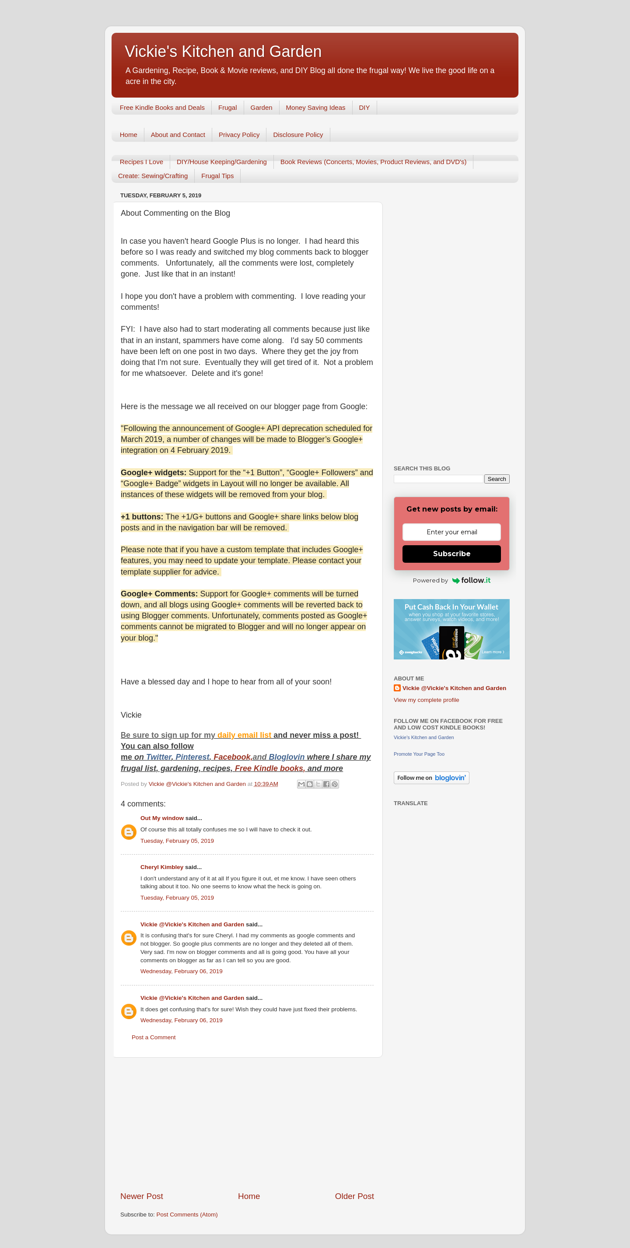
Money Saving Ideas (316, 107)
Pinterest (192, 757)
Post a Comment (154, 1037)
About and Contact (178, 134)
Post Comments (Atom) (187, 1214)
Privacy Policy (239, 134)
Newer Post (141, 1196)
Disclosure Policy (298, 134)
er (167, 757)
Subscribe (452, 554)
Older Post (354, 1196)
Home (128, 134)
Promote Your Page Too (419, 754)
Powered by (451, 580)
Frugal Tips (217, 175)
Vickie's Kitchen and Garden (223, 51)
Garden (262, 107)
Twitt (155, 757)
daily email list (245, 735)
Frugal (227, 107)
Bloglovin (288, 757)
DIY (364, 107)
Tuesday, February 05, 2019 (177, 841)
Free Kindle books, (270, 768)
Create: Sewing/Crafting (153, 175)
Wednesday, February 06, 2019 (181, 971)
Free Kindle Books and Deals (162, 107)
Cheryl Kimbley (161, 867)
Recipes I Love (141, 161)
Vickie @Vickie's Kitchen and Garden (192, 924)
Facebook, (233, 757)
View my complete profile (426, 700)
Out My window (162, 818)
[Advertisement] (247, 1124)
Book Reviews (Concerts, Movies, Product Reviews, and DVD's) (373, 161)
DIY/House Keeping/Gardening (222, 161)
